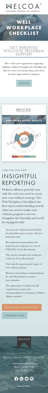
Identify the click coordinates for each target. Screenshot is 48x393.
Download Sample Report (22, 307)
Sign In (24, 83)
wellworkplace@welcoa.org (24, 363)
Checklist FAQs (14, 315)
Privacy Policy (24, 386)
